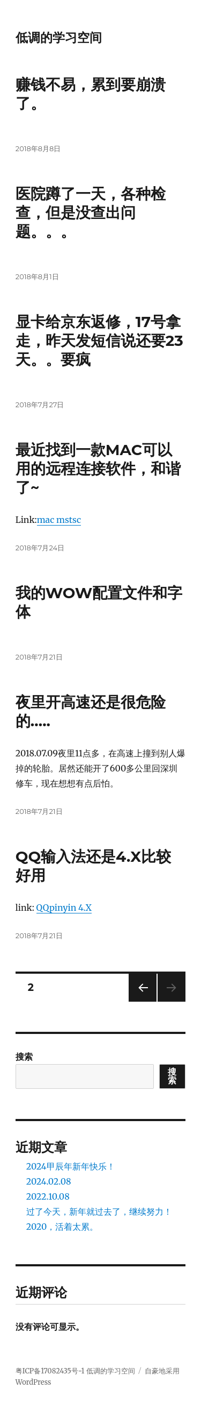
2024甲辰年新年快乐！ (70, 1166)
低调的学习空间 (59, 37)
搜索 (24, 1056)
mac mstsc (59, 519)
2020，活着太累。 (62, 1226)
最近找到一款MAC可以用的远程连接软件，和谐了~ (98, 469)
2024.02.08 (48, 1181)
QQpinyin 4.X (64, 907)
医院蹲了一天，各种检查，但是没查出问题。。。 (91, 212)
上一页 (139, 1001)
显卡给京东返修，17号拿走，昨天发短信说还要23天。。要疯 (99, 341)
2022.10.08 (48, 1196)
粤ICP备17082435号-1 (50, 1371)
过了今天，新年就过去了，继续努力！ (99, 1211)
